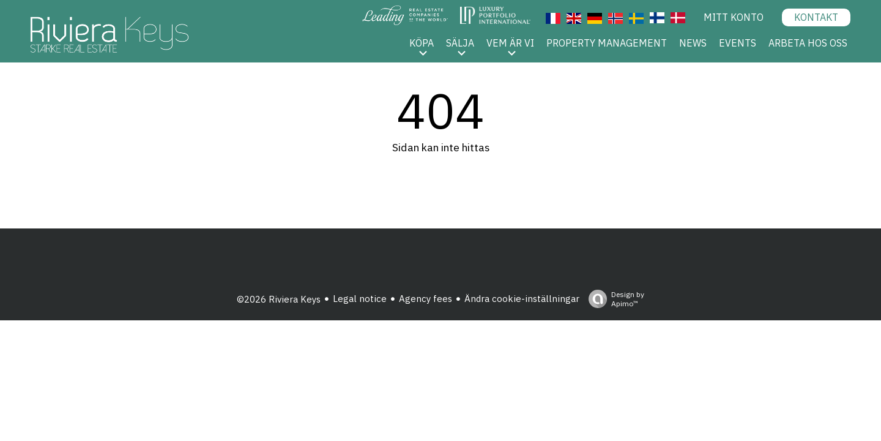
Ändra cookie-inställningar (521, 298)
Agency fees (425, 298)
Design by (613, 299)
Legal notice (360, 298)
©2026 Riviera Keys (279, 299)
